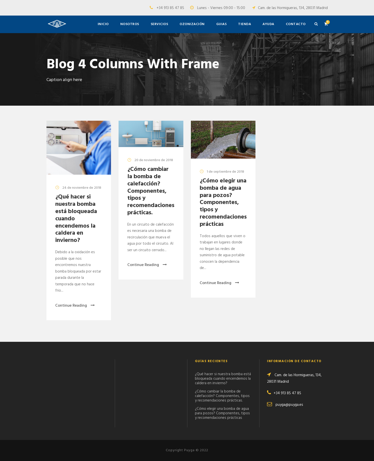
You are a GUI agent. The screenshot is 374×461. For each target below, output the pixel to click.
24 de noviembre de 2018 (81, 188)
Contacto (296, 24)
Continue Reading (75, 305)
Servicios (159, 24)
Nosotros (129, 24)
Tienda (244, 24)
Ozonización (192, 24)
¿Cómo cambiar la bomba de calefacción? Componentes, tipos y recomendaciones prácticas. (150, 191)
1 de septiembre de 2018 (225, 172)
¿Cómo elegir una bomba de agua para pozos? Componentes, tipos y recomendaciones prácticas (223, 202)
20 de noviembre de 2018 (153, 160)
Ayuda (268, 24)
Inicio (103, 24)
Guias (221, 24)
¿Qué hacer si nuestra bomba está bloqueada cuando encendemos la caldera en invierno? (223, 378)
